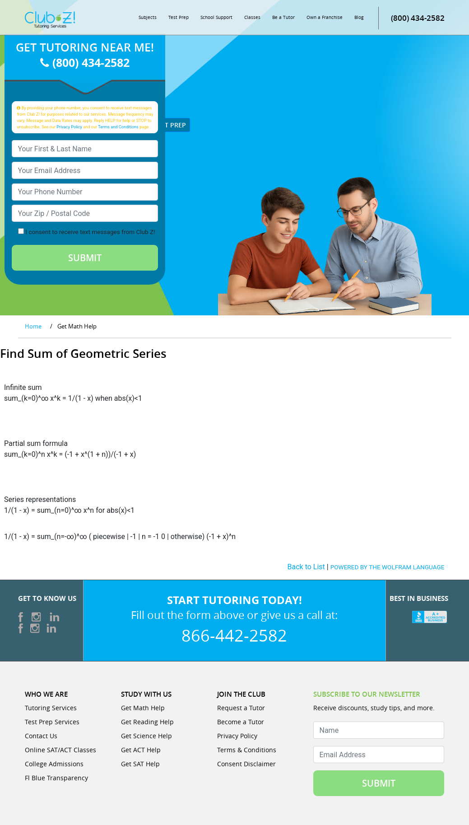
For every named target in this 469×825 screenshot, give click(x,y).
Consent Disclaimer (246, 763)
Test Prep (178, 17)
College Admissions (54, 763)
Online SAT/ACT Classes (60, 749)
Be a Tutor (283, 17)
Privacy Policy (69, 126)
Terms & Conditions (246, 749)
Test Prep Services (52, 721)
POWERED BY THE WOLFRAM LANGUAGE (387, 567)
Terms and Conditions (118, 126)
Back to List (306, 566)
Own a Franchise (324, 17)
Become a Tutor (240, 721)
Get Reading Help (147, 721)
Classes (252, 17)
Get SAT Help (140, 763)
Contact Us (41, 735)
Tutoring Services (51, 707)
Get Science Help (146, 735)
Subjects (148, 17)
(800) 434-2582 (418, 18)
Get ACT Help (141, 749)
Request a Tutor (241, 707)
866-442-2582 (234, 635)
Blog (358, 17)
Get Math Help (143, 707)
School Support (216, 17)
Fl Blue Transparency (56, 777)
